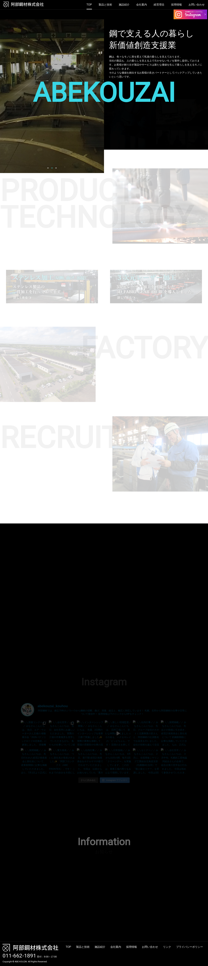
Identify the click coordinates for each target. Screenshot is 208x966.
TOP (89, 4)
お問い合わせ (197, 4)
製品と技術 (105, 4)
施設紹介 (124, 4)
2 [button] (52, 168)
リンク (167, 946)
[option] (52, 96)
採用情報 (176, 4)
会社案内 (141, 4)
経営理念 (159, 4)
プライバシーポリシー (189, 946)
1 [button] (48, 168)
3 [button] (56, 168)
